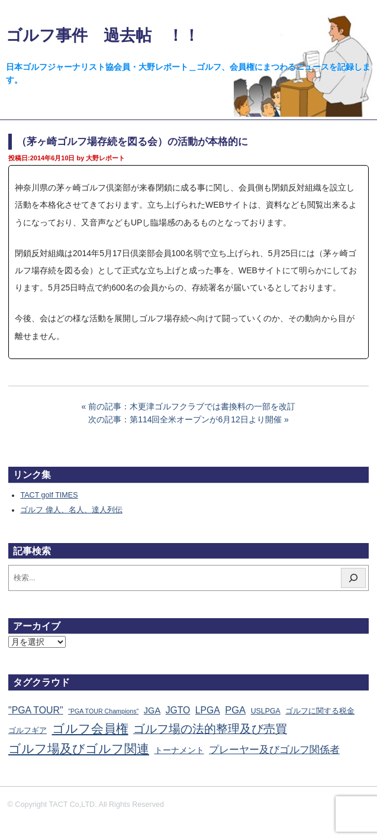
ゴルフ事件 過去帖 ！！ (102, 35)
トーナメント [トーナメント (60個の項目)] (179, 750)
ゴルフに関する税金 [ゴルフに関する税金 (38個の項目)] (320, 710)
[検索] (353, 578)
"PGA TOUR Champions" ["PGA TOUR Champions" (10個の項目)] (103, 711)
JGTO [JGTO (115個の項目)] (178, 710)
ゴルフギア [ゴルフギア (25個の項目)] (27, 730)
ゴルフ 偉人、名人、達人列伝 (71, 510)
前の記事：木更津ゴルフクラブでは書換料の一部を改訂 (191, 406)
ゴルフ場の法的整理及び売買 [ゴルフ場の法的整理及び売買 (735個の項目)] (210, 728)
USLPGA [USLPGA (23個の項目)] (266, 711)
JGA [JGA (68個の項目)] (152, 710)
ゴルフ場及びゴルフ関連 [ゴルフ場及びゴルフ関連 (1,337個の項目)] (78, 748)
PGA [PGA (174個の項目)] (235, 710)
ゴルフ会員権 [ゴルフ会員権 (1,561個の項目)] (90, 729)
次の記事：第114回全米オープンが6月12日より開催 (185, 419)
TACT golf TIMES (49, 495)
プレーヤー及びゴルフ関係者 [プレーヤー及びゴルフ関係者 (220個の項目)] (274, 749)
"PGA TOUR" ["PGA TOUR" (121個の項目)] (35, 710)
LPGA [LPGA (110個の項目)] (207, 710)
